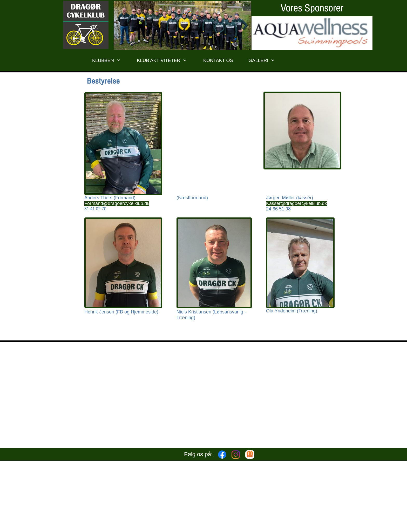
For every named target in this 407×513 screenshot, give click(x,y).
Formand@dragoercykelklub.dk (116, 203)
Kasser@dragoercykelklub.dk (296, 203)
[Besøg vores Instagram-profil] (236, 454)
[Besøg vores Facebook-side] (222, 454)
